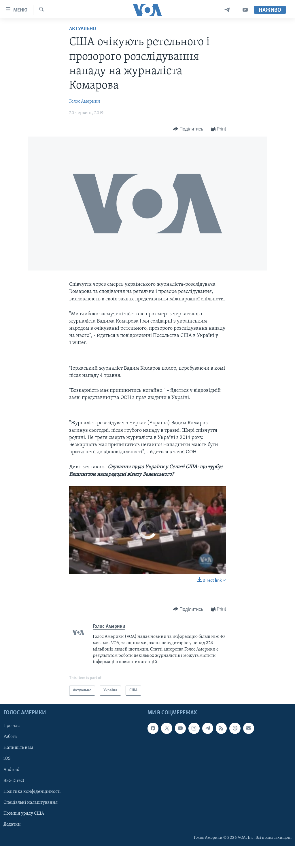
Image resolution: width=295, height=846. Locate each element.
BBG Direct (13, 780)
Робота (10, 736)
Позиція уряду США (23, 813)
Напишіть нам (18, 747)
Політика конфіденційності (32, 791)
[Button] (188, 129)
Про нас (11, 726)
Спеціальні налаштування (30, 802)
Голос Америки (84, 101)
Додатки (12, 824)
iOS (7, 758)
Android (11, 769)
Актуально (82, 29)
